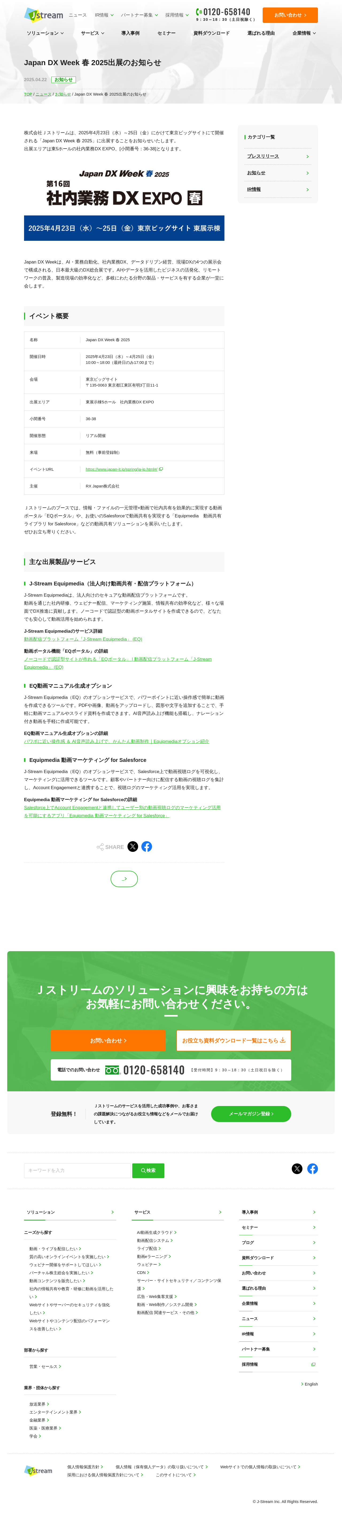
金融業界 (37, 1420)
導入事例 (130, 33)
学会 (33, 1436)
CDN (142, 1272)
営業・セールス (44, 1366)
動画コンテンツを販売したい (56, 1280)
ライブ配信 (147, 1248)
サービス (90, 33)
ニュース (78, 15)
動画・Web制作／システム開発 (166, 1304)
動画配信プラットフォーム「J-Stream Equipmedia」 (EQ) (83, 639)
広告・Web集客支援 (155, 1296)
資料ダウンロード (211, 33)
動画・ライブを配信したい (54, 1248)
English (311, 1384)
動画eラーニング (153, 1256)
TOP (28, 94)
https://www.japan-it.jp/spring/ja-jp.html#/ (121, 469)
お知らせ (63, 94)
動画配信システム (153, 1240)
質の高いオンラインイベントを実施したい (68, 1256)
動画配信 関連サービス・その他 (166, 1312)
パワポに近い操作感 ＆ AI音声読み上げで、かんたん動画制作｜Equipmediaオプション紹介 (116, 741)
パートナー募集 (137, 15)
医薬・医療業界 (44, 1428)
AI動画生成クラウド (155, 1232)
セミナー (166, 33)
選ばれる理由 (261, 33)
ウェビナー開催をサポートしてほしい (64, 1264)
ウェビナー (147, 1264)
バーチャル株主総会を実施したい (60, 1272)
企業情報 (302, 33)
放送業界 (37, 1404)
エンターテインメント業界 (54, 1412)
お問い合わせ (254, 1273)
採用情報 (174, 15)
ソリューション (43, 33)
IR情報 (101, 15)
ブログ (248, 1242)
